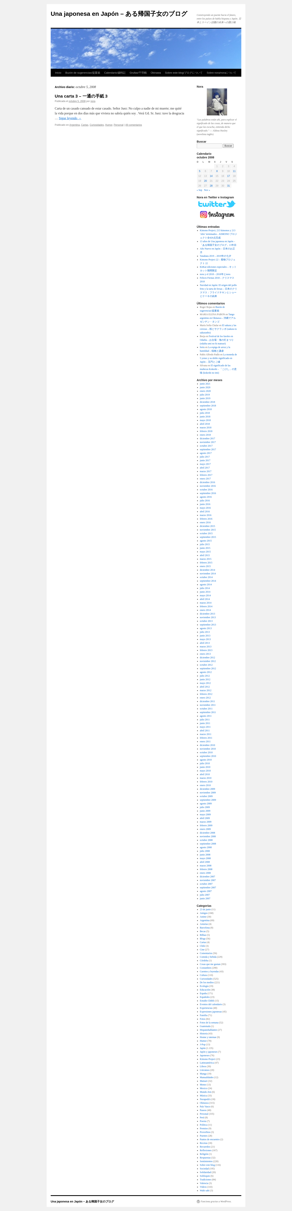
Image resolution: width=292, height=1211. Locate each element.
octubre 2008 (206, 840)
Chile (202, 946)
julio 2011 (205, 719)
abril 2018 (205, 423)
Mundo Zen (205, 1092)
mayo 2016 (205, 507)
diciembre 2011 (207, 701)
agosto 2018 (206, 409)
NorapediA (205, 1099)
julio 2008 (205, 851)
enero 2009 (205, 829)
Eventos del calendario (211, 1004)
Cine (202, 949)
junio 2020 (205, 387)
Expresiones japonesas (211, 1011)
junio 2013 (205, 635)
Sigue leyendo (70, 118)
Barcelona (205, 927)
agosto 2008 (206, 847)
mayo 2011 (205, 726)
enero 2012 (205, 697)
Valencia (204, 1183)
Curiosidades (97, 125)
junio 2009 (205, 810)
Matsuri (203, 1081)
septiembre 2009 (208, 799)
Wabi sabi (204, 1190)
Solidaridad (205, 1172)
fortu (202, 347)
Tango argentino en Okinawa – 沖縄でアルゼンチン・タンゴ (218, 318)
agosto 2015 (206, 540)
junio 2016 (205, 504)
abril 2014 (205, 599)
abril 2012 (205, 686)
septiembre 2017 (208, 449)
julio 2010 (205, 763)
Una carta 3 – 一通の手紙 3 (81, 96)
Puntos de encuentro (210, 1139)
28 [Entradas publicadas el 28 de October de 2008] (211, 185)
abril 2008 (205, 862)
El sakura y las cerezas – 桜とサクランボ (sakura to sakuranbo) (218, 329)
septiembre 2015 (208, 537)
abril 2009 (205, 818)
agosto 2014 (206, 584)
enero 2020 (205, 391)
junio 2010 (205, 767)
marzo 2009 (205, 821)
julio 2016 (205, 500)
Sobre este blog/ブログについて (184, 72)
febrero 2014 (206, 606)
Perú (202, 1117)
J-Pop (202, 1044)
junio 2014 (205, 591)
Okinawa (156, 72)
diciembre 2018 (207, 402)
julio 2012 (205, 675)
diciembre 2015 (207, 526)
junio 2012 (205, 679)
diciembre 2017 (207, 438)
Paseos (203, 1110)
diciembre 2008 (207, 832)
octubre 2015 (206, 533)
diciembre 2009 (207, 789)
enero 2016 (205, 522)
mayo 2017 (205, 464)
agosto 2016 (206, 496)
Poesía (203, 1121)
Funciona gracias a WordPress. (216, 1201)
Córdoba (204, 960)
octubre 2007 (206, 883)
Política (203, 1124)
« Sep (199, 190)
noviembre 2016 (208, 486)
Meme (203, 1084)
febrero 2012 (206, 694)
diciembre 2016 (207, 482)
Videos (203, 1186)
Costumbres (205, 967)
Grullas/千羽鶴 (138, 72)
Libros (203, 1066)
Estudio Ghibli (207, 1000)
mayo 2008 (205, 858)
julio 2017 (205, 456)
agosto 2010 (206, 759)
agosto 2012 (206, 672)
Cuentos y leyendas (209, 971)
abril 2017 (205, 467)
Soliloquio (205, 1175)
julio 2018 (205, 413)
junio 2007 (205, 898)
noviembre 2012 (208, 661)
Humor (108, 125)
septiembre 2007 (208, 887)
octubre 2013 (206, 621)
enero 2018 (205, 434)
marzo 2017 (205, 471)
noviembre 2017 (208, 442)
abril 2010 (205, 774)
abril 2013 (205, 642)
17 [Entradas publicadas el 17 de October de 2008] (228, 176)
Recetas (203, 1143)
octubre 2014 (206, 577)
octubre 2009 (206, 796)
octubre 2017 (206, 445)
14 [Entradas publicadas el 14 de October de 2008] (211, 176)
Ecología (204, 986)
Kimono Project (207, 1059)
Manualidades (207, 1077)
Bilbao (203, 935)
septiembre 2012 (208, 668)
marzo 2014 (205, 602)
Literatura (204, 1070)
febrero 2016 (206, 518)
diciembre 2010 (207, 745)
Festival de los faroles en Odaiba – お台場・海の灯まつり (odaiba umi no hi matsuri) (217, 340)
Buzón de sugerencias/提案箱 (82, 72)
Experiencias (206, 1008)
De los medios (207, 982)
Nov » (207, 190)
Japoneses (205, 1055)
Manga (203, 1073)
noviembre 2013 (208, 617)
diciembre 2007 (207, 876)
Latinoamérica (207, 1062)
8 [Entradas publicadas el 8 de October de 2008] (217, 171)
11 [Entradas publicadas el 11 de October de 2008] (234, 171)
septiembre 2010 (208, 756)
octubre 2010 (206, 752)
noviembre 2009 (208, 792)
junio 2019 (205, 398)
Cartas (84, 125)
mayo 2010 (205, 770)
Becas (203, 931)
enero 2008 (205, 872)
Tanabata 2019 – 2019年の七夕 (215, 256)
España (203, 993)
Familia (203, 1015)
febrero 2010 (206, 781)
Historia (204, 1033)
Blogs (203, 938)
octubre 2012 (206, 664)
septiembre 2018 (208, 405)
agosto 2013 (206, 628)
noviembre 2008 (208, 836)
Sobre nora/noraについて (221, 72)
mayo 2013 (205, 639)
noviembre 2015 (208, 529)
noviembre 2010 (208, 748)
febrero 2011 (206, 737)
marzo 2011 (205, 734)
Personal (118, 125)
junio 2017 (205, 460)
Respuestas (205, 1157)
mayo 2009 (205, 814)
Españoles (205, 997)
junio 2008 (205, 854)
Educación (205, 989)
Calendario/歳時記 (115, 72)
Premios (204, 1128)
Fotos (202, 1019)
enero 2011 (205, 741)
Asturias (204, 924)
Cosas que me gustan (210, 964)
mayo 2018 (205, 420)
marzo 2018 (205, 427)
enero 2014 (205, 610)
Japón (203, 1048)
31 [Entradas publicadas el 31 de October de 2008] (228, 185)
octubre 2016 (206, 489)
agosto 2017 (206, 453)
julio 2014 (205, 588)
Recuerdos (205, 1146)
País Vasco (205, 1106)
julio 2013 (205, 632)
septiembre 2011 (208, 712)
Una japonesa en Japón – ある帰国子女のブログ (119, 13)
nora (92, 101)
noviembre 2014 (208, 573)
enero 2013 (205, 653)
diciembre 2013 (207, 613)
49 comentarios (133, 125)
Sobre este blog (207, 1165)
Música (203, 1095)
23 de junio (205, 909)
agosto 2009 (206, 803)
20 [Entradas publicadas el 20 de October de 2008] (205, 180)
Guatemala (205, 1026)
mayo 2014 (205, 595)
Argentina (74, 125)
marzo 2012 (205, 690)
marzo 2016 (205, 515)
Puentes (203, 1135)
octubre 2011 (206, 708)
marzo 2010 (205, 778)
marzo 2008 (205, 865)
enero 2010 (205, 785)
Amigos (204, 913)
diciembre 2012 (207, 657)
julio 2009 (205, 807)
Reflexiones (205, 1150)
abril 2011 (205, 730)
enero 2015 (205, 566)
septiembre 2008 (208, 843)
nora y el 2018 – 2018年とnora (215, 274)
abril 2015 (205, 555)
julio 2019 (205, 394)
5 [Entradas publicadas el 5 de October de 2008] (199, 171)
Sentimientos (206, 1161)
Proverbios (205, 1132)
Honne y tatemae (208, 1037)
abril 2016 (205, 511)
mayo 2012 (205, 683)
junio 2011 (205, 723)
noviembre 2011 (208, 705)
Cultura (203, 975)
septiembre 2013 (208, 624)
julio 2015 (205, 544)
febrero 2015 (206, 562)
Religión (204, 1154)
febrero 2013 (206, 650)
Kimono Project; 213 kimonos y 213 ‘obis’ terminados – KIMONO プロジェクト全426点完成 (218, 234)
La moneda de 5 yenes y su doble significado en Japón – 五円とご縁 (218, 358)
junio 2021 (205, 383)
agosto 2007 (206, 891)
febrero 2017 (206, 475)
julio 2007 (205, 894)
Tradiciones (205, 1179)
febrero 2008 (206, 869)
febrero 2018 (206, 431)
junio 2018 (205, 416)
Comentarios (206, 953)
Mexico (203, 1088)
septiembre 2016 (208, 493)
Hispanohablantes (208, 1029)
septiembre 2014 (208, 580)
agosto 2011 (206, 716)
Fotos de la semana (209, 1022)
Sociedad (204, 1168)
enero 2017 (205, 478)
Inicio (58, 72)
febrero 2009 (206, 825)
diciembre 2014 (207, 569)
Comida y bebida (208, 956)
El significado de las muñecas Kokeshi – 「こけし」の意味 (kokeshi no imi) (218, 369)
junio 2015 (205, 548)
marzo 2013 (205, 646)
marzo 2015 (205, 559)
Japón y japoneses (209, 1051)
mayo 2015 (205, 551)
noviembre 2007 (208, 880)
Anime (203, 916)
